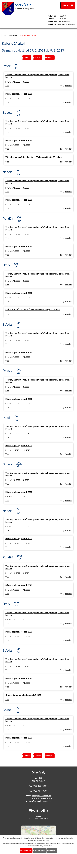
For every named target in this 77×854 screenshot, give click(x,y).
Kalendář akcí (13, 35)
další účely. (46, 840)
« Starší (27, 57)
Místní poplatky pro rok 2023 (18, 94)
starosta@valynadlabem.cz (64, 24)
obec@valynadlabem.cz (63, 21)
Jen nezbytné (40, 850)
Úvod (5, 35)
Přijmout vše (26, 850)
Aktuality (68, 86)
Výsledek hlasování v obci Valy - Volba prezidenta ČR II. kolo (33, 157)
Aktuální (37, 57)
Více (7, 86)
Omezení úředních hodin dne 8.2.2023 (23, 695)
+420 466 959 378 (59, 16)
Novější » (50, 57)
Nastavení (52, 850)
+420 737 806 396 (59, 19)
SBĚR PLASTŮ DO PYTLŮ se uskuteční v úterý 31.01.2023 (32, 310)
